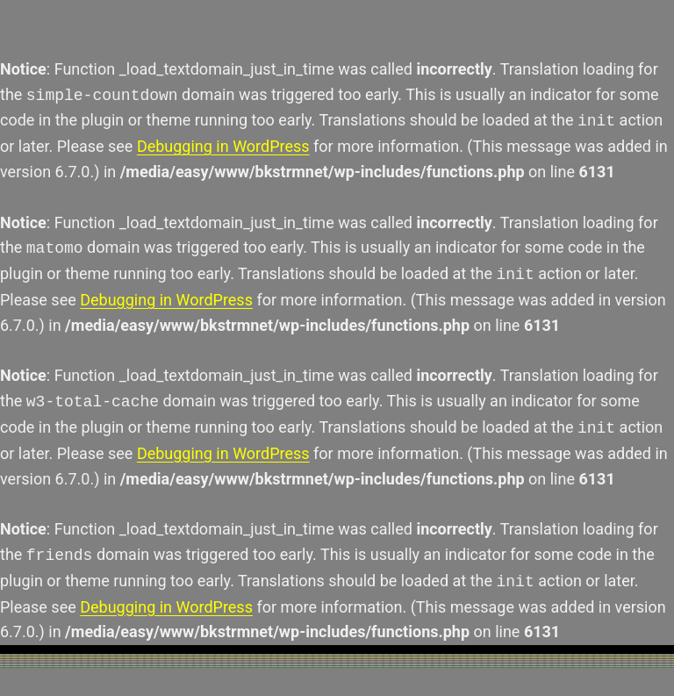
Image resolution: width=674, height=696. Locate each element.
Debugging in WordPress (223, 146)
